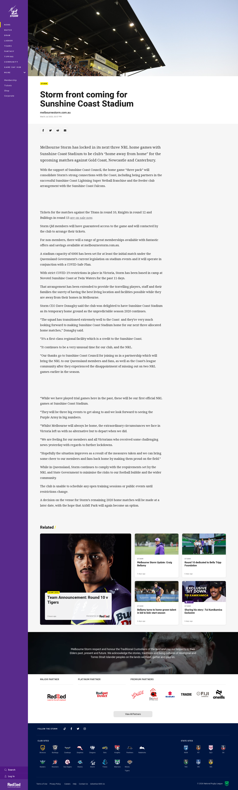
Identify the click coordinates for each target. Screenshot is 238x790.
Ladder (8, 40)
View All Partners (133, 714)
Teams (8, 46)
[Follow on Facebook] (71, 728)
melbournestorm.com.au (55, 112)
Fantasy (9, 51)
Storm (44, 84)
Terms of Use (41, 784)
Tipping (9, 56)
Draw (7, 35)
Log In (9, 776)
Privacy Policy (55, 784)
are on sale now (81, 218)
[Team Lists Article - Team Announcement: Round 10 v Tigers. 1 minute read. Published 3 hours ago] (85, 579)
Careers (67, 784)
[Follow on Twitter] (78, 728)
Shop (6, 90)
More (14, 72)
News (7, 25)
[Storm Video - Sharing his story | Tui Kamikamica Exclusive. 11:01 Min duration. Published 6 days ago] (204, 603)
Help (74, 784)
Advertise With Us (97, 784)
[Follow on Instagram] (84, 728)
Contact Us (83, 784)
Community (11, 62)
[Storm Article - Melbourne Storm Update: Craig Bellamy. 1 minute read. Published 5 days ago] (156, 555)
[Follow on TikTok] (64, 728)
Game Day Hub (12, 67)
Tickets (8, 85)
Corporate (9, 95)
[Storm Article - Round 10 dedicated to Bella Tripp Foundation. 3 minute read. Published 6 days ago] (204, 555)
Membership (10, 80)
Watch (8, 30)
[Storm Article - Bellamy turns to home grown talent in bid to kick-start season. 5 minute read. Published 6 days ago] (156, 603)
